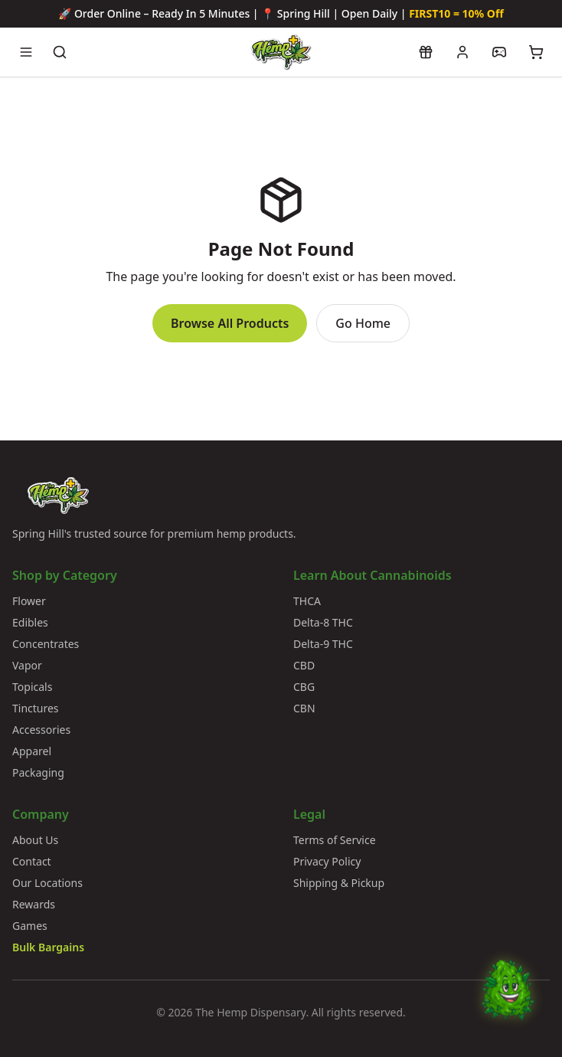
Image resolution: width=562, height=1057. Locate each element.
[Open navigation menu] (26, 52)
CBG (304, 686)
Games (29, 925)
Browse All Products (230, 323)
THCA (307, 601)
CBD (304, 665)
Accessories (41, 729)
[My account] (462, 52)
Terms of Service (334, 840)
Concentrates (45, 643)
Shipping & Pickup (338, 882)
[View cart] (536, 52)
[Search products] (60, 52)
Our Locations (47, 882)
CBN (304, 708)
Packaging (38, 772)
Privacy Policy (327, 861)
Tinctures (35, 708)
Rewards (33, 904)
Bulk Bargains (48, 947)
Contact (31, 861)
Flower (29, 601)
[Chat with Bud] (508, 1002)
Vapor (27, 665)
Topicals (32, 686)
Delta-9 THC (323, 643)
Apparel (31, 751)
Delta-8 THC (323, 622)
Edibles (30, 622)
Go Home (362, 323)
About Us (35, 840)
